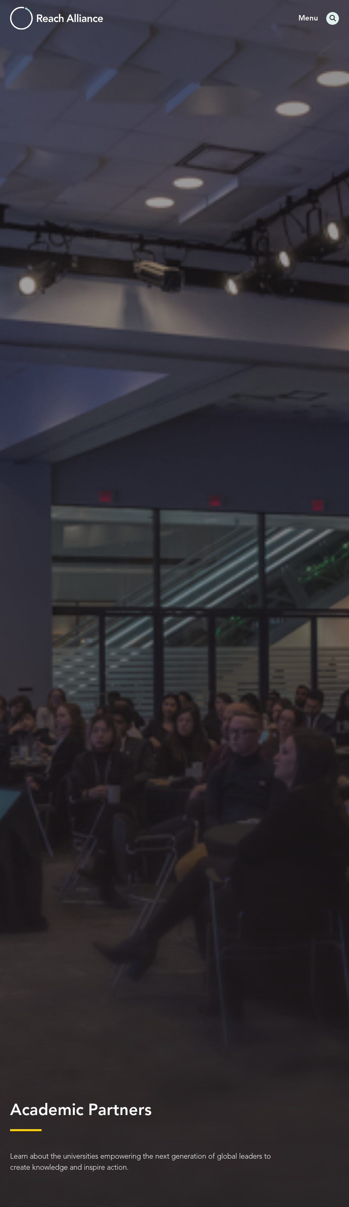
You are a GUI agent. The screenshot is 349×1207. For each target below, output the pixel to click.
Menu (308, 18)
